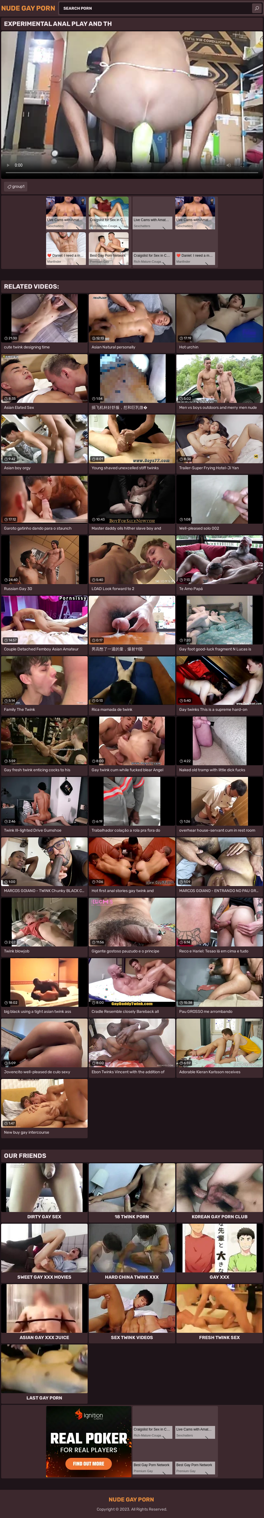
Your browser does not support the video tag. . (132, 105)
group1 (18, 186)
